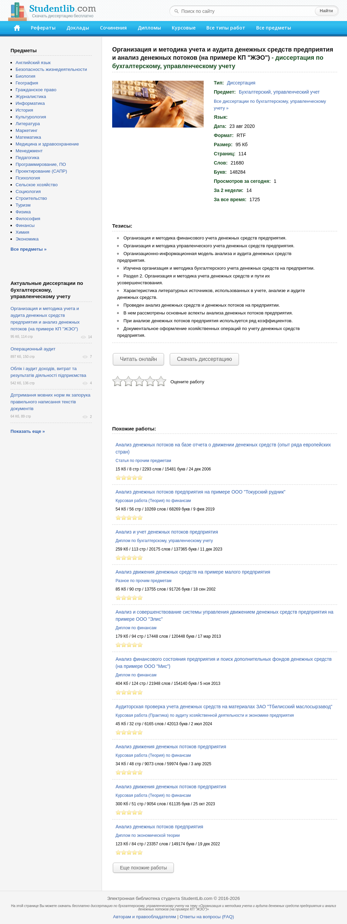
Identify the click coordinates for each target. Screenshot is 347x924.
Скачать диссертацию (204, 359)
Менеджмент (29, 150)
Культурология (31, 116)
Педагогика (27, 157)
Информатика (30, 103)
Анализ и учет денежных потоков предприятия (167, 532)
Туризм (23, 205)
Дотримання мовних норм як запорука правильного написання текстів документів (50, 401)
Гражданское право (36, 89)
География (27, 82)
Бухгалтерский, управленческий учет (279, 92)
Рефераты (43, 27)
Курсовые (184, 27)
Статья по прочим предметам (143, 460)
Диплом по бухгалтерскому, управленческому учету (164, 540)
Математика (28, 137)
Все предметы (273, 27)
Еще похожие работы (143, 867)
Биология (25, 76)
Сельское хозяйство (37, 184)
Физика (23, 211)
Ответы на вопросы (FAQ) (207, 916)
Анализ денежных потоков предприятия (159, 826)
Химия (22, 232)
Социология (28, 191)
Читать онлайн (138, 359)
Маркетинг (27, 130)
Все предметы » (28, 249)
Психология (28, 177)
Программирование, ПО (41, 164)
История (24, 110)
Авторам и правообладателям (144, 916)
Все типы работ (225, 27)
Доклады (77, 27)
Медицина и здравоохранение (47, 144)
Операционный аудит (33, 348)
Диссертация (241, 82)
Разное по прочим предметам (143, 580)
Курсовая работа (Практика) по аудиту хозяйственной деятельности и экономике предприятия (205, 715)
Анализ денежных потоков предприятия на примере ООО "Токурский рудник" (200, 492)
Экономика (27, 239)
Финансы (25, 225)
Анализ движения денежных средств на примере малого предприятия (193, 572)
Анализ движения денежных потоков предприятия (171, 746)
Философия (28, 218)
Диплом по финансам (136, 627)
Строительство (31, 198)
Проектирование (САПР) (41, 171)
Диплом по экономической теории (148, 835)
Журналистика (31, 96)
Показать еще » (28, 431)
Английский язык (33, 62)
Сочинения (113, 27)
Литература (28, 123)
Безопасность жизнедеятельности (51, 69)
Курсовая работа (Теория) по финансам (153, 500)
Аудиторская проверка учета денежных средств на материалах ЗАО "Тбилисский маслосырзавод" (224, 706)
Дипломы (149, 27)
